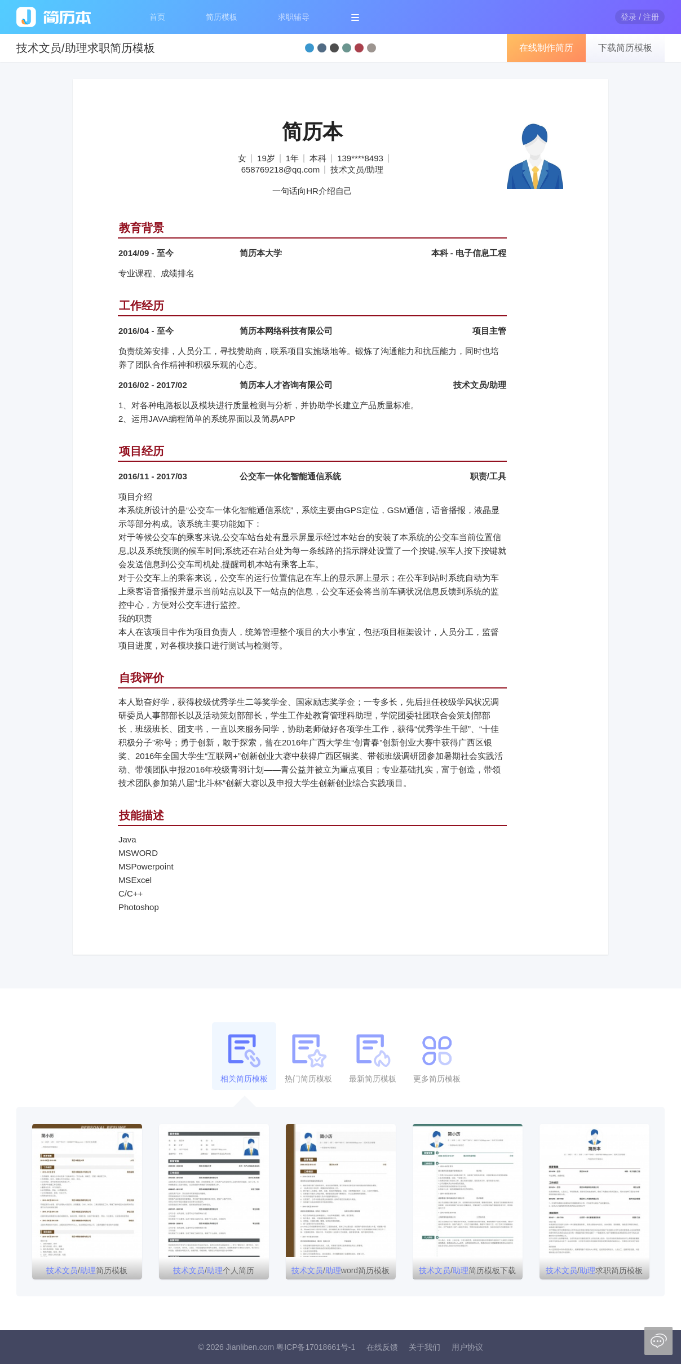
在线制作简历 (546, 47)
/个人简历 (213, 1270)
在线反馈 (382, 1347)
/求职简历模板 (594, 1270)
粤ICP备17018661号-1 (315, 1347)
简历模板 (221, 16)
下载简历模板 (625, 47)
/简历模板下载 (467, 1270)
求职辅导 (293, 16)
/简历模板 (86, 1270)
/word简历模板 (340, 1270)
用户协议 (467, 1347)
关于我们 (424, 1347)
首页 (157, 16)
